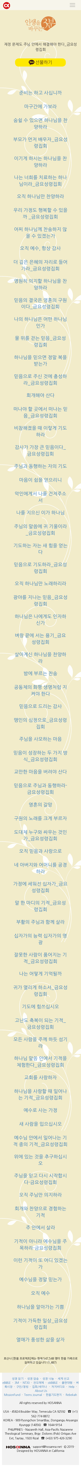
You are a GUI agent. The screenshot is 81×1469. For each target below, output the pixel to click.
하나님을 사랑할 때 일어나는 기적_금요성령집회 (40, 1094)
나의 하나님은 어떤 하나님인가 (40, 322)
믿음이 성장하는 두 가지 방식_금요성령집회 (40, 756)
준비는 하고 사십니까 (40, 92)
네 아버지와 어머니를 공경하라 (40, 868)
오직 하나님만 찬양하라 (40, 196)
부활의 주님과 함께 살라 (40, 922)
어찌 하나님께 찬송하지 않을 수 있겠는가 (40, 232)
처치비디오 (58, 1386)
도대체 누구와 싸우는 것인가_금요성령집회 (40, 835)
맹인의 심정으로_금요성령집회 (40, 723)
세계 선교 (63, 1378)
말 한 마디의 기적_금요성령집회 (40, 906)
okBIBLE (53, 1382)
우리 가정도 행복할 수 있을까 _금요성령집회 (40, 213)
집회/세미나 (39, 1386)
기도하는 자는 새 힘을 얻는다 (40, 549)
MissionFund (12, 1394)
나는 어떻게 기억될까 (40, 973)
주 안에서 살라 (40, 1227)
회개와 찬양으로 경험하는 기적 (40, 1212)
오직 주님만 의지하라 (40, 1195)
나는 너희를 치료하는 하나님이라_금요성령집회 (40, 180)
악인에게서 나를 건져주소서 (40, 497)
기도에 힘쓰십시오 (40, 1006)
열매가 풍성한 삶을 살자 (40, 1339)
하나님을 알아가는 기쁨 (40, 1307)
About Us (41, 1390)
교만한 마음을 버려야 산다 (40, 771)
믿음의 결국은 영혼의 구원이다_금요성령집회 (40, 303)
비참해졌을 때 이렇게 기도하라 (40, 431)
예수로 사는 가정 (40, 1110)
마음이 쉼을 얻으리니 (40, 480)
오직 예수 (40, 1293)
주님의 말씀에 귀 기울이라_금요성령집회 (40, 529)
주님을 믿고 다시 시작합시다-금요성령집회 (40, 1179)
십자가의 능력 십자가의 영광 (40, 939)
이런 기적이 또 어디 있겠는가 (40, 1263)
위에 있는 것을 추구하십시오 (40, 1160)
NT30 (26, 1382)
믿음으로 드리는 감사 (40, 706)
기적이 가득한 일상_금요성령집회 (40, 1324)
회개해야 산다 (40, 395)
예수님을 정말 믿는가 (40, 1279)
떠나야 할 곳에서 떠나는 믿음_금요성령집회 (40, 412)
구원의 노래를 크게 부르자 (40, 818)
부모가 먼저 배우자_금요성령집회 (40, 142)
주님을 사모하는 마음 (40, 739)
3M (17, 1382)
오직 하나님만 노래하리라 (40, 583)
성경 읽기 (17, 1378)
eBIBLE (6, 1382)
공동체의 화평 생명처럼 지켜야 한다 (40, 690)
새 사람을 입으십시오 (40, 1124)
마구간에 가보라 (40, 106)
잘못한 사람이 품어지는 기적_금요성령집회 (40, 958)
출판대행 (67, 1382)
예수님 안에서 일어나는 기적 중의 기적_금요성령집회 (40, 1141)
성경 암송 (33, 1378)
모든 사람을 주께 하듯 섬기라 (40, 1042)
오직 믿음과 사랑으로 (40, 851)
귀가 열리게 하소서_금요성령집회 (40, 990)
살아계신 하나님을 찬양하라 (40, 657)
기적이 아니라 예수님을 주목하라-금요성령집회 (40, 1244)
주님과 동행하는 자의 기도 (40, 466)
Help (71, 1386)
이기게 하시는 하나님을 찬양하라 (40, 161)
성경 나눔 (48, 1378)
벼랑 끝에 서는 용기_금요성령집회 (40, 638)
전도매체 (38, 1382)
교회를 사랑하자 (40, 1077)
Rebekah (71, 1394)
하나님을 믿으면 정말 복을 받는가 (40, 360)
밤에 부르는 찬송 (40, 673)
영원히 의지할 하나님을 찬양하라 (40, 284)
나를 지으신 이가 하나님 (40, 512)
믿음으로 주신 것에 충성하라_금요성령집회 (40, 379)
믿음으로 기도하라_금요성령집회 (40, 568)
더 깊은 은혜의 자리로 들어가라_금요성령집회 (40, 265)
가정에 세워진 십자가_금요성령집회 (40, 887)
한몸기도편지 (54, 1394)
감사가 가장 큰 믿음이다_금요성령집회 (40, 450)
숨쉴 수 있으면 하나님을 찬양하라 (40, 123)
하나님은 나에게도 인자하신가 (40, 619)
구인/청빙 (22, 1386)
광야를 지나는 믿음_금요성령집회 (40, 600)
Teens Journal (33, 1394)
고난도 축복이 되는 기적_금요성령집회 (40, 1023)
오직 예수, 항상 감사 (40, 248)
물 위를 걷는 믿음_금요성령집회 (40, 341)
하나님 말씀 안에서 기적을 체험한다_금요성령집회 (40, 1061)
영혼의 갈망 (40, 804)
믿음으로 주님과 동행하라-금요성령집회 (40, 788)
